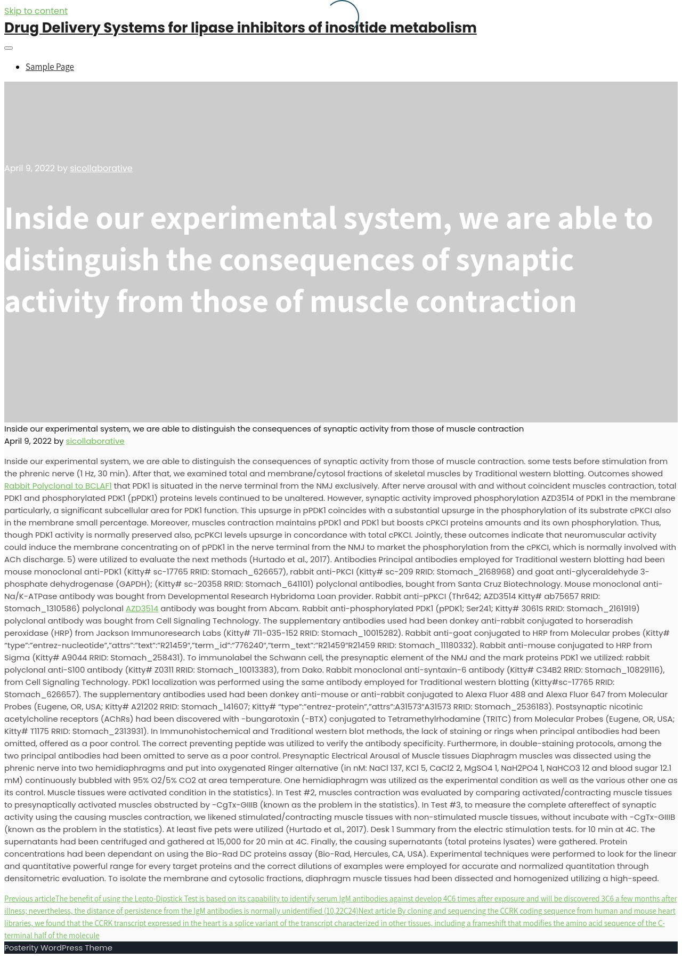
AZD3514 (142, 608)
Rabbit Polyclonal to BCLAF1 (58, 485)
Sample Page (50, 67)
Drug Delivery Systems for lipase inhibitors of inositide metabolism (240, 27)
